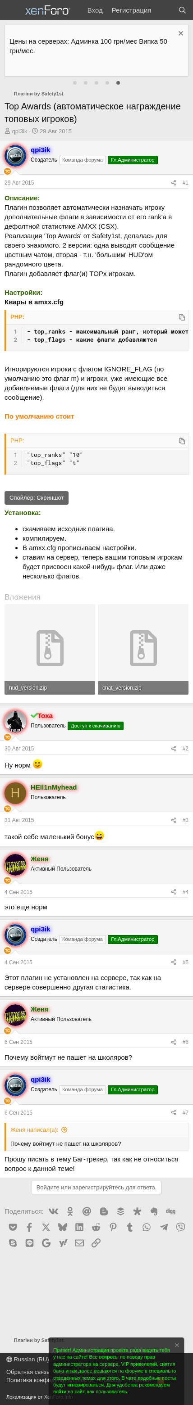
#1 (185, 183)
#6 (185, 1042)
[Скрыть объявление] (180, 34)
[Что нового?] (164, 10)
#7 (185, 1113)
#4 (185, 892)
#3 (185, 820)
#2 (185, 748)
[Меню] (12, 10)
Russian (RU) (27, 1359)
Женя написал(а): (34, 1129)
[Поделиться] (173, 183)
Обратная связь (28, 1372)
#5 (185, 962)
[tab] (74, 83)
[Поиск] (182, 10)
